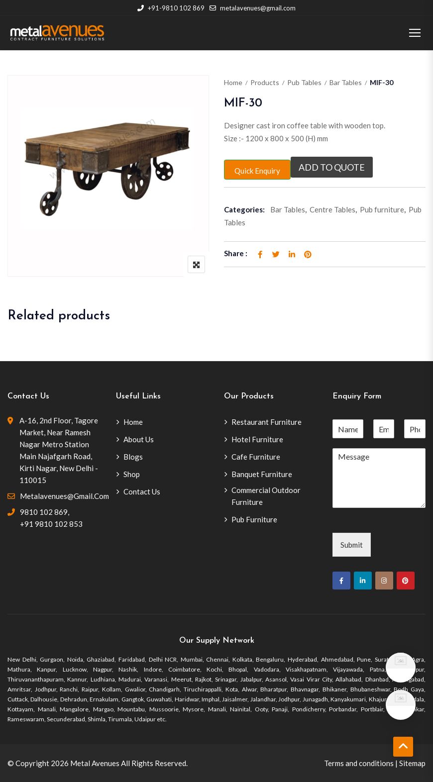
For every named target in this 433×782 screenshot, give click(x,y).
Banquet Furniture (261, 474)
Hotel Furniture (257, 439)
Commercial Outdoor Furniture (266, 496)
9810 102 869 (44, 511)
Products (264, 82)
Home (233, 82)
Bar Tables (345, 82)
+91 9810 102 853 (51, 523)
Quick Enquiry (257, 170)
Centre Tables (332, 209)
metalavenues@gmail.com (253, 8)
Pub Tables (304, 82)
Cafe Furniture (255, 456)
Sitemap (412, 763)
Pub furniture (382, 209)
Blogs (133, 456)
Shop (131, 474)
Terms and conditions (359, 763)
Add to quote (332, 167)
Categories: (244, 209)
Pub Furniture (254, 519)
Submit (351, 544)
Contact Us (141, 491)
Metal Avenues (94, 763)
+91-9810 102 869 (171, 8)
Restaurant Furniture (266, 421)
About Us (138, 439)
